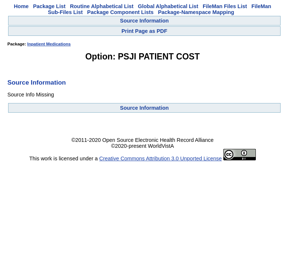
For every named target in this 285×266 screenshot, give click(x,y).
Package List (49, 6)
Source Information (144, 21)
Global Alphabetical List (168, 6)
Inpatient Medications (49, 44)
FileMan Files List (225, 6)
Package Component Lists (120, 12)
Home (21, 6)
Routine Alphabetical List (101, 6)
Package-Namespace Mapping (196, 12)
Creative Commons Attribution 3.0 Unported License (160, 158)
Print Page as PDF (144, 31)
